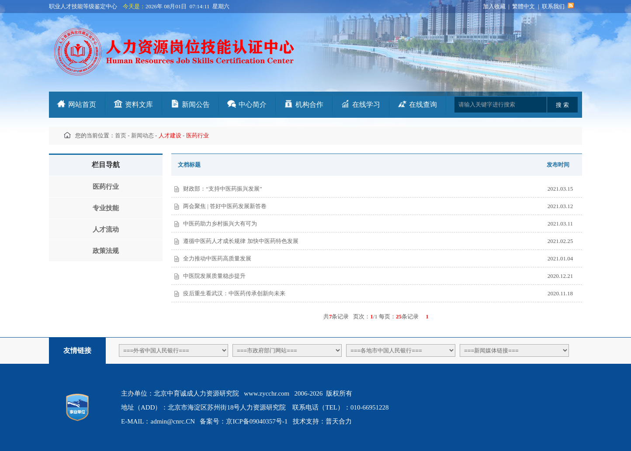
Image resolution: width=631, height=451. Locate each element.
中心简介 (253, 104)
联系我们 (553, 6)
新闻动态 (142, 135)
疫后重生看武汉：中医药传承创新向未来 (234, 293)
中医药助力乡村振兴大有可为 (220, 223)
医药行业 (106, 186)
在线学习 (366, 104)
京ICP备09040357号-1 (257, 421)
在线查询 (423, 104)
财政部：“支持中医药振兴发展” (222, 188)
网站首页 (82, 104)
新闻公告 (196, 104)
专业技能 (106, 208)
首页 (120, 135)
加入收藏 (494, 6)
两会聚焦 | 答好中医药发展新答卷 (225, 206)
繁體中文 (523, 6)
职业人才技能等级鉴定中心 (83, 6)
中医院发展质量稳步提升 (214, 276)
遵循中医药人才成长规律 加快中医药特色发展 (240, 241)
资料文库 (139, 104)
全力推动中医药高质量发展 (217, 258)
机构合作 (309, 104)
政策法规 (106, 250)
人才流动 (106, 229)
